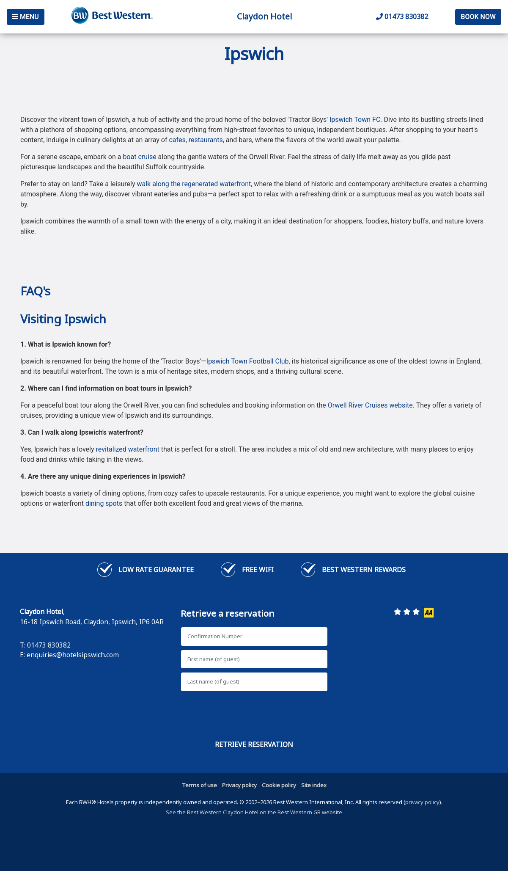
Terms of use (199, 785)
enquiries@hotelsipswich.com (73, 654)
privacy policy (422, 802)
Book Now (478, 17)
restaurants (206, 140)
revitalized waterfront (127, 449)
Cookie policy (279, 785)
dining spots (103, 503)
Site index (314, 785)
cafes (177, 140)
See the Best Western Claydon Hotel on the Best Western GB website (254, 812)
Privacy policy (239, 785)
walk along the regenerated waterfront (194, 184)
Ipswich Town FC (355, 120)
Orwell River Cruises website (370, 405)
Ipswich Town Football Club (247, 361)
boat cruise (139, 157)
